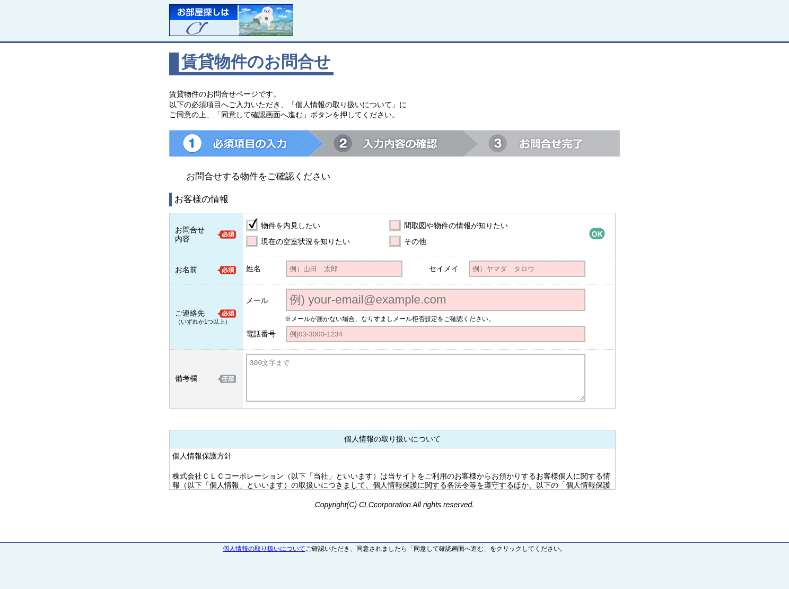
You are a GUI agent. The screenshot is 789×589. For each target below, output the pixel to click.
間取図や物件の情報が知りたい (456, 225)
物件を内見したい (290, 225)
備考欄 (186, 378)
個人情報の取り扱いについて (264, 548)
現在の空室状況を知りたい (305, 241)
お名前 (186, 269)
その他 (415, 241)
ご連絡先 (190, 313)
